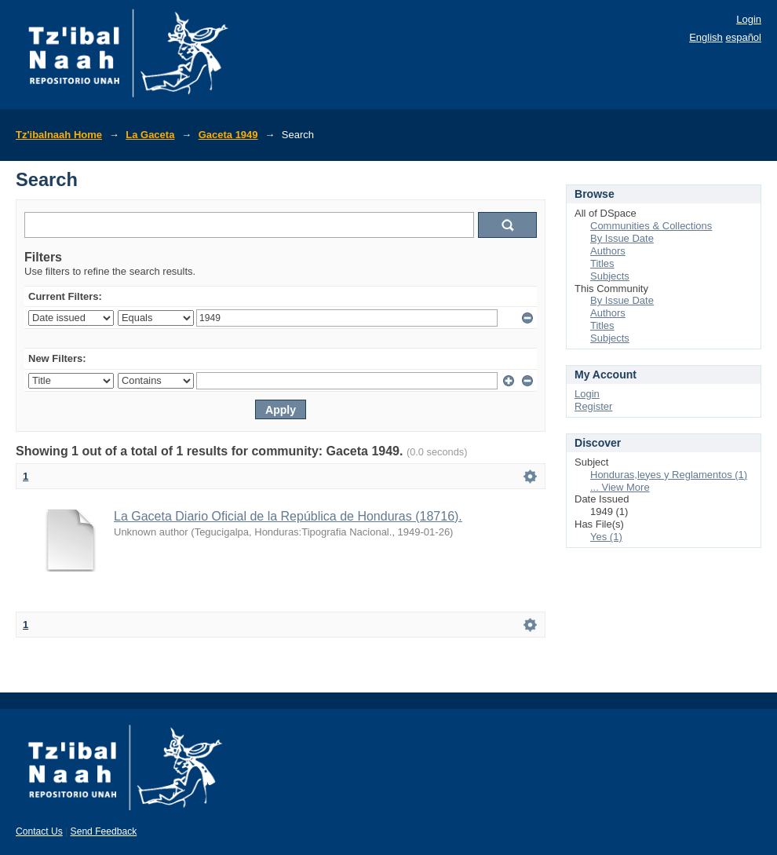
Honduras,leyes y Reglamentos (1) (668, 474)
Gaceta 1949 (228, 135)
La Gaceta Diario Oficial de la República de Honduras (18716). (288, 516)
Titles (602, 263)
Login (748, 19)
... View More (620, 487)
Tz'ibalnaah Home (59, 135)
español (743, 37)
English (706, 37)
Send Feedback (104, 831)
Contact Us (39, 831)
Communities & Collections (651, 226)
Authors (608, 251)
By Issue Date (622, 238)
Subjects (609, 276)
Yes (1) (606, 537)
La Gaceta (150, 135)
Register (593, 406)
